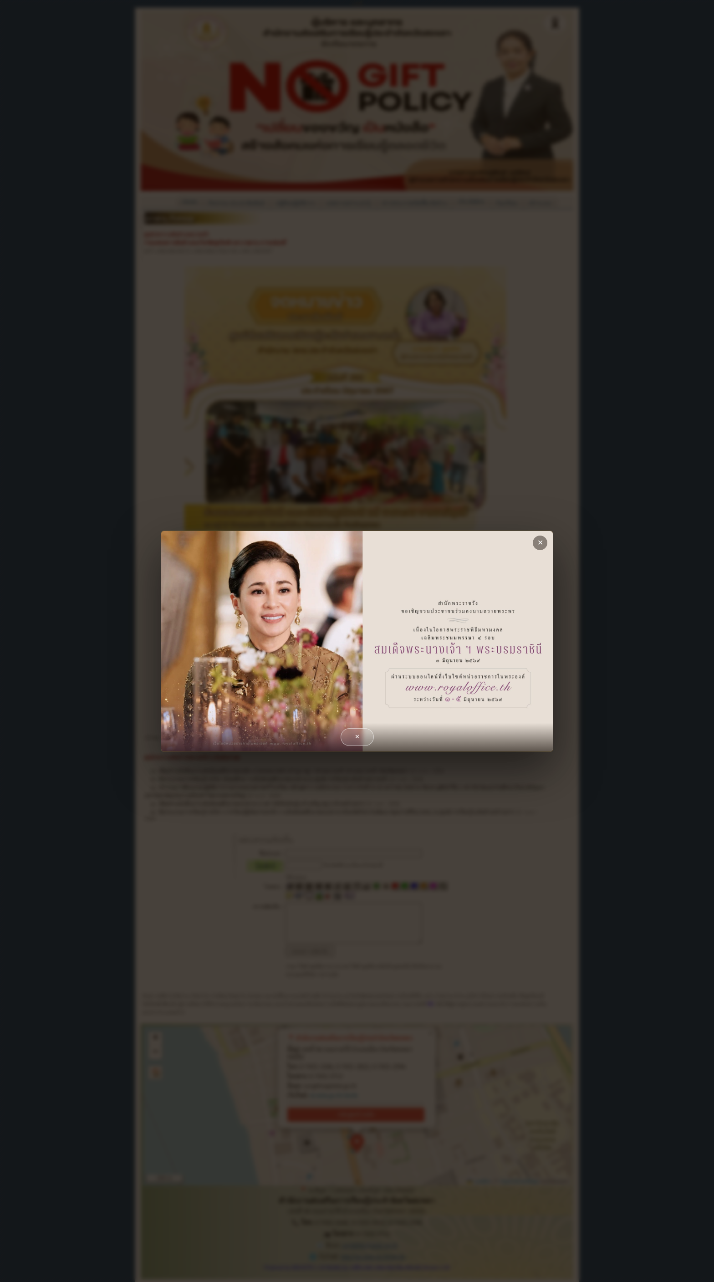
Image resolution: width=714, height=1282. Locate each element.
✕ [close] (540, 543)
